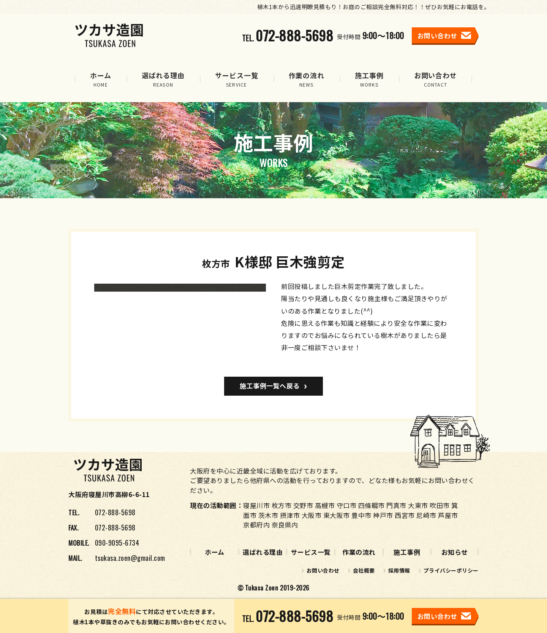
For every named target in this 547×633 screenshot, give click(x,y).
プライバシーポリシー (451, 570)
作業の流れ (359, 552)
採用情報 (399, 570)
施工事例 (407, 552)
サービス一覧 (311, 552)
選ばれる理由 (263, 552)
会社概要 (364, 570)
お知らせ (454, 552)
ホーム (214, 552)
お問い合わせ (323, 570)
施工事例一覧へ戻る (270, 385)
